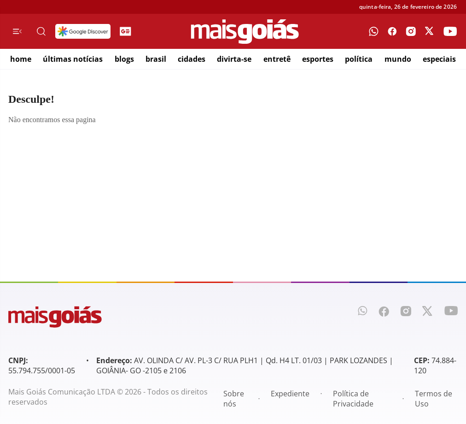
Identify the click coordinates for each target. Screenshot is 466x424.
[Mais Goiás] (245, 31)
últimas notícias (73, 59)
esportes (317, 59)
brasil (156, 59)
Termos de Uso (433, 399)
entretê (277, 59)
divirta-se (234, 59)
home (20, 59)
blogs (124, 59)
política (359, 59)
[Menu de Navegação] (17, 31)
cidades (191, 59)
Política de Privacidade (353, 399)
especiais (439, 59)
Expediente (290, 394)
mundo (397, 59)
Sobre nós (233, 399)
